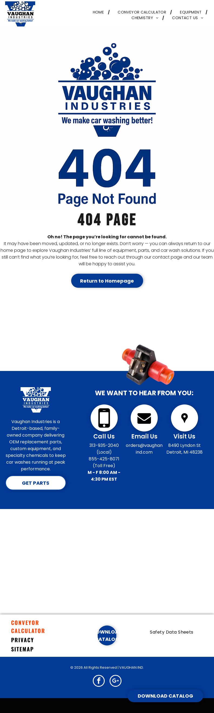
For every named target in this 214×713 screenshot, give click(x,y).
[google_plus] (115, 681)
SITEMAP (22, 649)
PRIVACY (22, 640)
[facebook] (99, 681)
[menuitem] (97, 12)
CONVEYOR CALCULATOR (28, 626)
